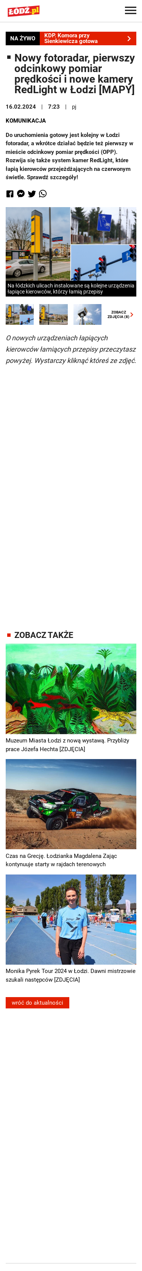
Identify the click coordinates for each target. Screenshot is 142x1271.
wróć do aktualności (37, 1002)
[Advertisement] (71, 491)
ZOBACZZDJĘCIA (119, 314)
